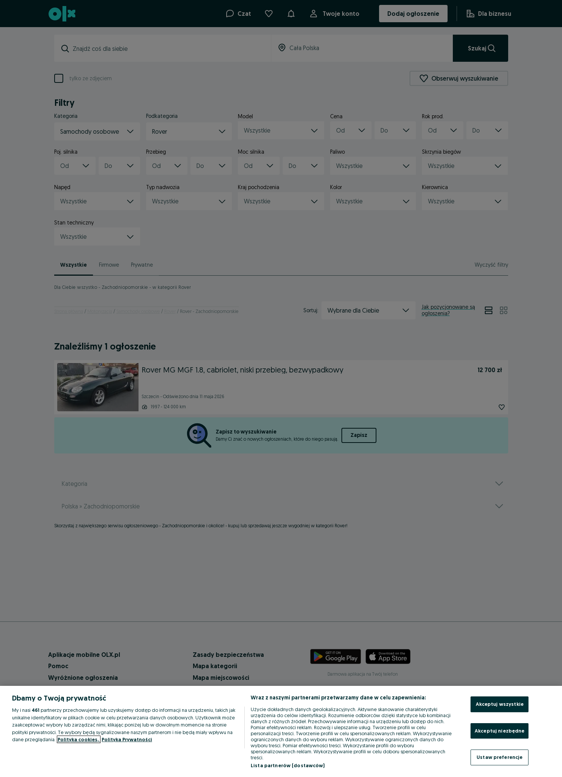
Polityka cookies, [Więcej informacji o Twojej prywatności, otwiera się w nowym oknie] (79, 739)
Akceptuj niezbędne (499, 731)
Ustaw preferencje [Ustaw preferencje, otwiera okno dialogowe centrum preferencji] (499, 757)
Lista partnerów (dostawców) (288, 765)
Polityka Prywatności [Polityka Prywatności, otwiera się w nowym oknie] (127, 739)
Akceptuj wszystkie (500, 704)
